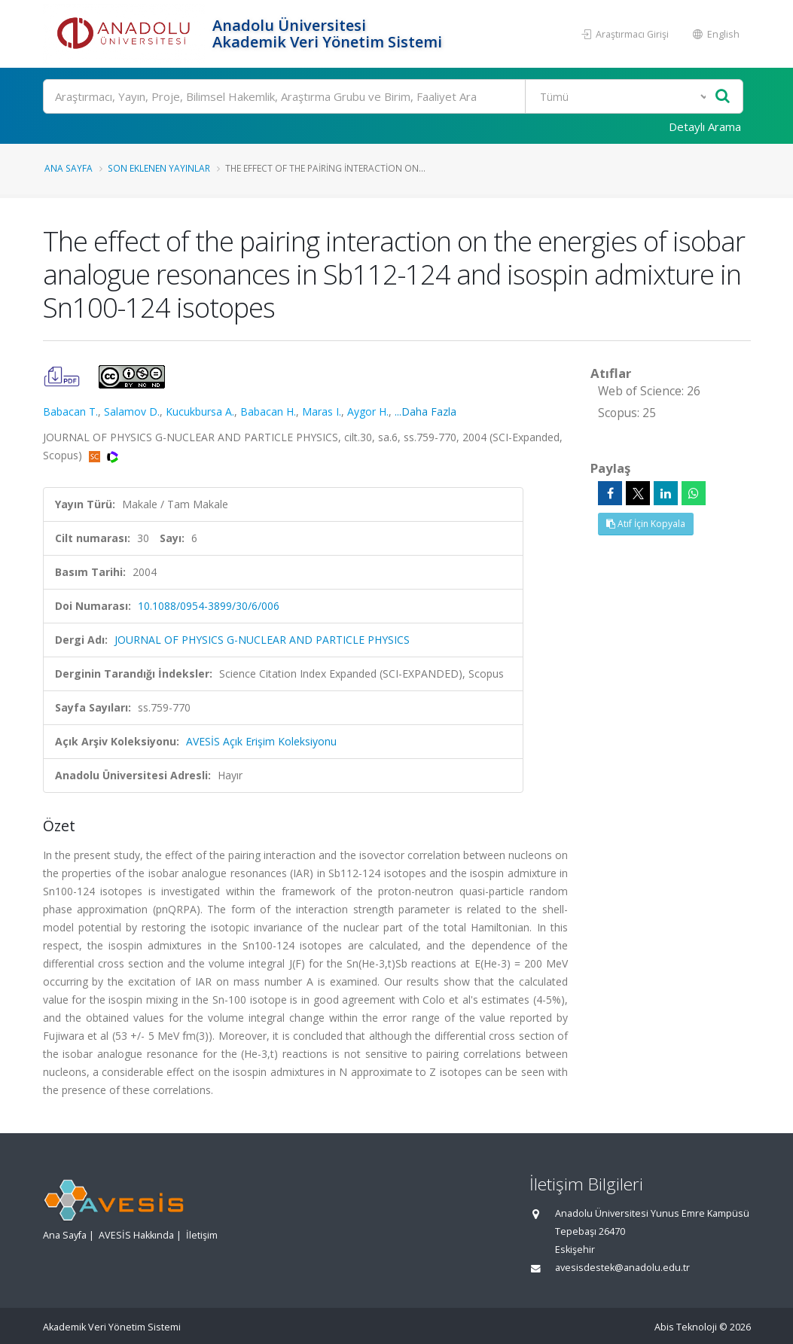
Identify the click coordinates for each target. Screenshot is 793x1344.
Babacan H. (268, 411)
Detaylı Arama (705, 126)
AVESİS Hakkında (136, 1235)
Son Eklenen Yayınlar (159, 168)
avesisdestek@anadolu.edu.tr (622, 1267)
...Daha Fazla (425, 411)
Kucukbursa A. (200, 411)
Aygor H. (368, 411)
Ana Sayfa (68, 168)
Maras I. (321, 411)
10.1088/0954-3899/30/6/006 (208, 606)
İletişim (202, 1235)
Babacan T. (70, 411)
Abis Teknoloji (685, 1327)
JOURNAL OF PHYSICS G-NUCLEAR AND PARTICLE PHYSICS (262, 639)
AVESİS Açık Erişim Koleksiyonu (261, 741)
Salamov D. (132, 411)
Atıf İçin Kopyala (645, 523)
